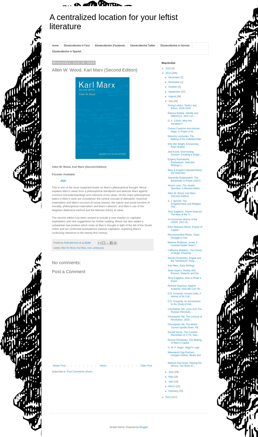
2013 (168, 397)
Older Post (146, 365)
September (174, 91)
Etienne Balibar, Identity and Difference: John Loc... (183, 114)
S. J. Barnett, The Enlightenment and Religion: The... (184, 204)
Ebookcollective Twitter (142, 45)
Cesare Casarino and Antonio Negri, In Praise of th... (184, 130)
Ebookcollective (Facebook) (110, 45)
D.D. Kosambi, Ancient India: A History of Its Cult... (184, 295)
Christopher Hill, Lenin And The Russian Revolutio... (185, 310)
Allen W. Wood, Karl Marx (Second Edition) (182, 195)
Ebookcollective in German (175, 45)
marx (89, 248)
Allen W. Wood (68, 248)
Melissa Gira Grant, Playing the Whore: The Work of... (185, 364)
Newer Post (59, 365)
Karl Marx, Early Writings (181, 265)
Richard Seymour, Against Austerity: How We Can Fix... (185, 287)
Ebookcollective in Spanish (67, 51)
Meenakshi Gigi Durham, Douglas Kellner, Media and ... (184, 355)
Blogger (144, 427)
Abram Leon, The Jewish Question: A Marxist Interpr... (185, 187)
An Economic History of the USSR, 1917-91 (182, 221)
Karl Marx (81, 248)
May (171, 376)
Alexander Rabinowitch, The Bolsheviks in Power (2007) (184, 179)
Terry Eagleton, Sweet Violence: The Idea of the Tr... (185, 213)
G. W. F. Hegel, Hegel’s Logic (183, 347)
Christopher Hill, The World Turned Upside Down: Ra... (184, 326)
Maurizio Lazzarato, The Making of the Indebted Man (184, 138)
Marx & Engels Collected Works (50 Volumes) (185, 171)
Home (55, 45)
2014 (168, 73)
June (171, 372)
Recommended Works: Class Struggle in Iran (183, 236)
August (172, 96)
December (174, 77)
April (171, 381)
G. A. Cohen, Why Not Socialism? (180, 122)
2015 (168, 68)
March (172, 386)
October (173, 86)
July (170, 101)
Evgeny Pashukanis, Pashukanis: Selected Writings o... (181, 162)
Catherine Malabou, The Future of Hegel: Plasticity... (185, 252)
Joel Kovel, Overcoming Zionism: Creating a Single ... (185, 153)
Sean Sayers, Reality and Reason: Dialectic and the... (184, 272)
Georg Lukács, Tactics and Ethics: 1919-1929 (182, 107)
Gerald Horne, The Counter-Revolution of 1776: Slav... (183, 333)
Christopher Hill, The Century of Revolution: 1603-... (185, 318)
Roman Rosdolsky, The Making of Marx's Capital (185, 341)
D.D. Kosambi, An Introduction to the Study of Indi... (184, 303)
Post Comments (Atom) (79, 371)
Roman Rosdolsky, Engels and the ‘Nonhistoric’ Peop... (184, 259)
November (174, 82)
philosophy (99, 248)
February (173, 391)
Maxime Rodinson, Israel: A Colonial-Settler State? (182, 244)
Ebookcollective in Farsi (77, 45)
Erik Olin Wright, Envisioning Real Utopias (183, 145)
